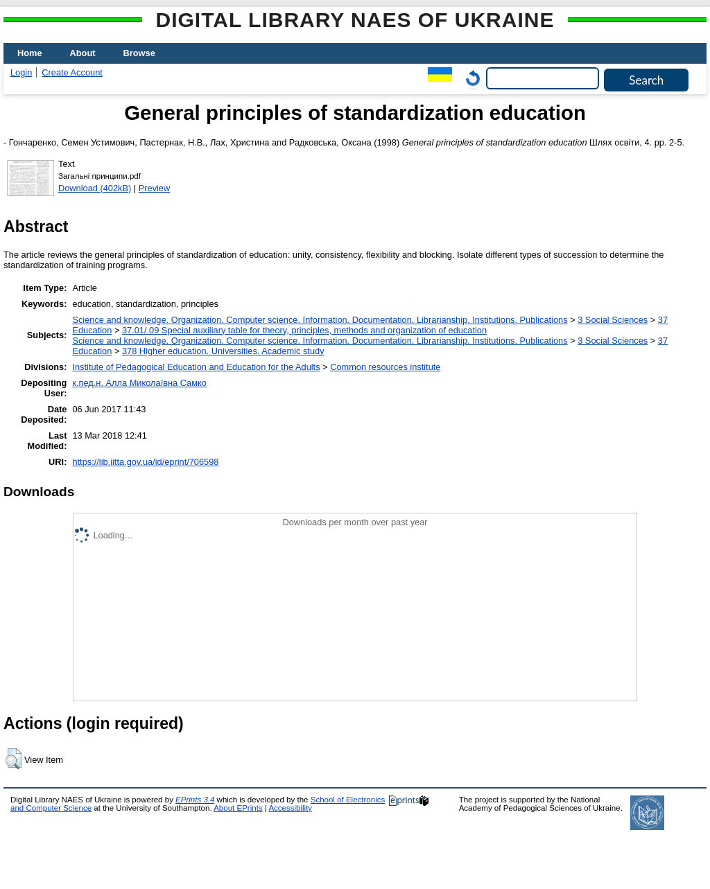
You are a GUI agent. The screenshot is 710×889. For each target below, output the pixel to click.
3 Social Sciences (613, 320)
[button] (13, 758)
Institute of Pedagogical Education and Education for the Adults (196, 367)
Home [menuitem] (29, 53)
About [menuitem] (83, 53)
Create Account (72, 72)
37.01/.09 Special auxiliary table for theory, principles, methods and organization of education (304, 330)
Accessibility (290, 808)
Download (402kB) (94, 188)
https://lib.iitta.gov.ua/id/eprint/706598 (145, 462)
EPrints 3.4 (194, 799)
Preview (155, 188)
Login (21, 72)
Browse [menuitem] (139, 53)
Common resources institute (385, 367)
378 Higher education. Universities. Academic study (223, 351)
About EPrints (238, 808)
